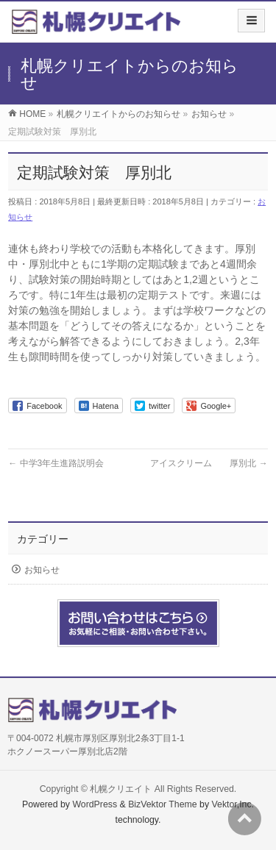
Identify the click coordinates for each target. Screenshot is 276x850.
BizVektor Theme (162, 804)
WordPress (94, 804)
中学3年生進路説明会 (56, 463)
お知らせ (42, 570)
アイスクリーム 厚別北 (208, 463)
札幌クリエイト (121, 789)
